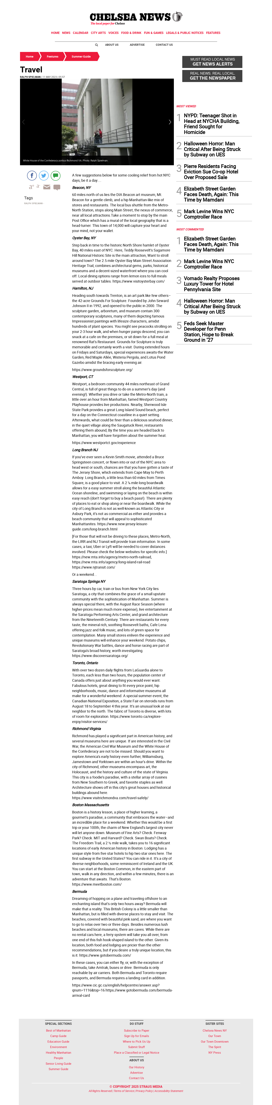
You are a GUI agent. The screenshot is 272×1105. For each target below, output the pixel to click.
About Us (112, 45)
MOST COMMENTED (190, 229)
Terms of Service (124, 1091)
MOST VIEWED (186, 106)
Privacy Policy (144, 1091)
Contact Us (164, 45)
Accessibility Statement (169, 1091)
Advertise (137, 45)
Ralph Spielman (30, 76)
